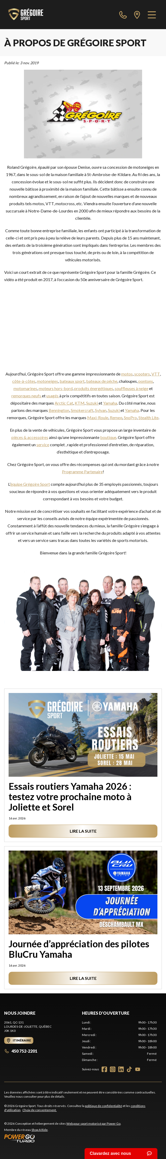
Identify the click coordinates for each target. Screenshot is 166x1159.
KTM (80, 402)
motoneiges (47, 381)
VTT (155, 373)
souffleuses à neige (131, 388)
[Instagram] (113, 1069)
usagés (52, 395)
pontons (145, 381)
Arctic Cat (64, 402)
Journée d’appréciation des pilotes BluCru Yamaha (79, 948)
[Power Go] (62, 1138)
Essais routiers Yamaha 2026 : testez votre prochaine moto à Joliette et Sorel (70, 796)
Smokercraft (82, 410)
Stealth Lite (148, 417)
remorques (21, 395)
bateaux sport (72, 381)
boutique (108, 437)
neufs (36, 395)
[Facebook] (104, 1069)
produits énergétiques (93, 388)
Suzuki (92, 402)
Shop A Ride (39, 1130)
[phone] (123, 14)
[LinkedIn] (121, 1069)
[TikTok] (129, 1069)
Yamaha (110, 402)
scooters (142, 373)
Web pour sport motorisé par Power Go (93, 1123)
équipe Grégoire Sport (30, 484)
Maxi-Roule (97, 417)
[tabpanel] (119, 1041)
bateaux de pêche (101, 381)
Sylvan (100, 410)
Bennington (59, 410)
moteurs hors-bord (56, 388)
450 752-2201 (20, 1050)
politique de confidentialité (103, 1106)
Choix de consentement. (39, 1110)
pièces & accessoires (29, 437)
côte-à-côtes (23, 381)
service (42, 444)
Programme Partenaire (82, 471)
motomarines (25, 388)
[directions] (137, 14)
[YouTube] (138, 1069)
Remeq (116, 417)
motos (127, 373)
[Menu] (152, 14)
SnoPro (130, 417)
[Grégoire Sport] (25, 14)
